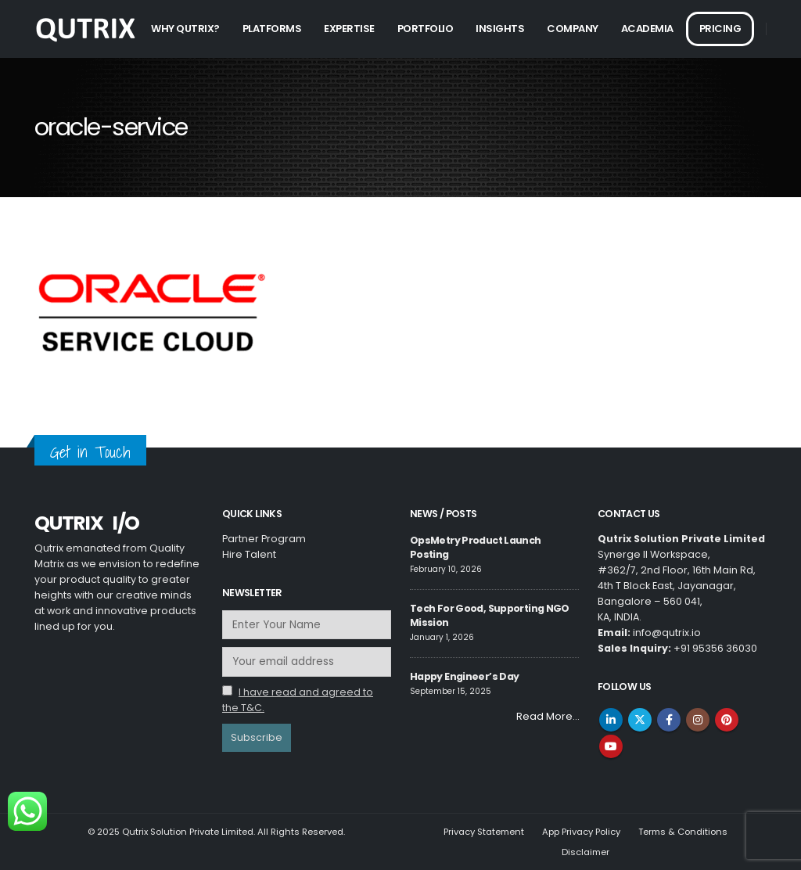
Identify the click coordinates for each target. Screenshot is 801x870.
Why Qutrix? (185, 28)
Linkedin (611, 720)
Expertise (349, 28)
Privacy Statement (484, 831)
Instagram (697, 720)
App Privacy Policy (581, 831)
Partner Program (264, 538)
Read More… (547, 716)
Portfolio (425, 28)
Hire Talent (249, 554)
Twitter (640, 720)
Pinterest (726, 720)
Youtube (611, 746)
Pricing (720, 28)
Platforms (272, 28)
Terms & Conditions (682, 831)
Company (572, 28)
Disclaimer (585, 852)
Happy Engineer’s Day (464, 676)
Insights (500, 28)
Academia (647, 28)
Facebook (669, 720)
